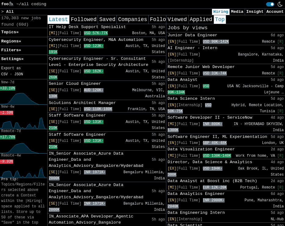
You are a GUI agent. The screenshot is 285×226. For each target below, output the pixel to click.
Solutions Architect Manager (82, 103)
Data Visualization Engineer (201, 149)
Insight (255, 11)
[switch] (270, 4)
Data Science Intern (191, 98)
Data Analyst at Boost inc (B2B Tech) (212, 181)
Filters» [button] (11, 50)
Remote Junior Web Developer (201, 67)
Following (164, 19)
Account (275, 11)
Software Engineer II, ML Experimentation (217, 137)
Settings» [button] (12, 59)
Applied (201, 19)
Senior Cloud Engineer (75, 83)
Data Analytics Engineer (196, 194)
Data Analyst (182, 79)
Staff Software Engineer (77, 115)
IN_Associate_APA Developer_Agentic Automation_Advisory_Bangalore (91, 219)
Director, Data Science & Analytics (210, 162)
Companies (132, 19)
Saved (107, 19)
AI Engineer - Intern (192, 48)
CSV (4, 74)
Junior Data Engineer (192, 35)
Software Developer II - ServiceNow (210, 117)
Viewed (177, 19)
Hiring (220, 11)
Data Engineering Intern (196, 212)
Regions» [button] (11, 41)
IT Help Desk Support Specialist (87, 27)
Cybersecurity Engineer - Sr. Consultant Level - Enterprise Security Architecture (98, 61)
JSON (18, 74)
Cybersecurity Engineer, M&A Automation (96, 40)
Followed (83, 19)
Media (237, 11)
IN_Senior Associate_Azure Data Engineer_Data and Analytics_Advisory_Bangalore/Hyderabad (96, 159)
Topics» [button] (10, 32)
